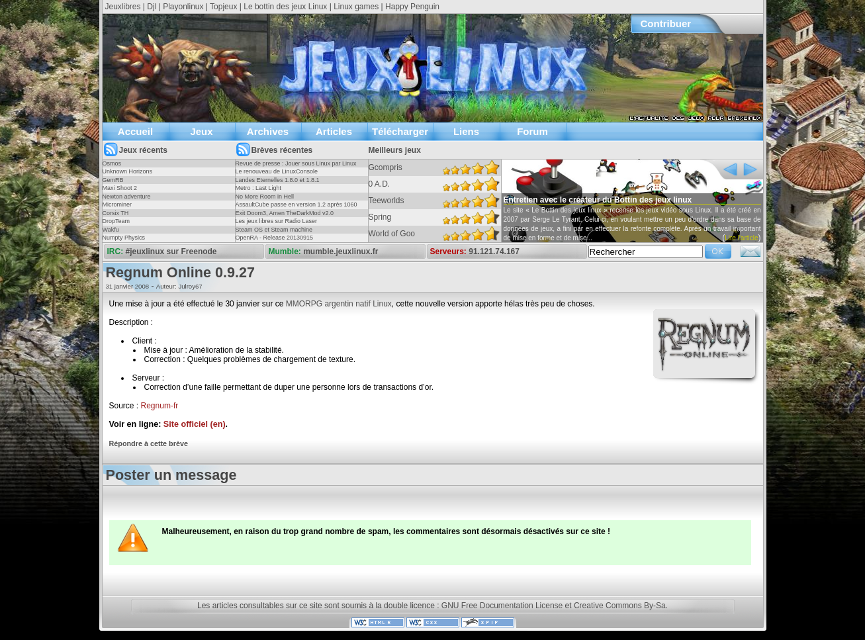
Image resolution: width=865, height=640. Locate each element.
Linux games (356, 6)
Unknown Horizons (128, 171)
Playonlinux (183, 6)
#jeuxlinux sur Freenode (171, 251)
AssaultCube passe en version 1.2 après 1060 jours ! (296, 208)
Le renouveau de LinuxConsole (277, 171)
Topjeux (223, 6)
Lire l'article (741, 238)
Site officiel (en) (194, 424)
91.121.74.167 (494, 251)
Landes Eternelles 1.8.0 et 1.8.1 (278, 180)
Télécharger (400, 131)
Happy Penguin (412, 6)
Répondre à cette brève (148, 443)
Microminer (117, 204)
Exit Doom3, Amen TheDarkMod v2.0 (285, 213)
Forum (532, 131)
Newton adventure (127, 196)
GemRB (113, 180)
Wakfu (111, 229)
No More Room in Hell (265, 196)
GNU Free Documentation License (502, 605)
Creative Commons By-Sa (620, 605)
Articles (334, 131)
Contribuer (666, 23)
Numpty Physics (124, 237)
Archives (268, 131)
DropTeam (116, 221)
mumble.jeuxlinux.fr (340, 251)
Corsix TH (116, 213)
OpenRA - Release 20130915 (275, 237)
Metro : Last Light (259, 188)
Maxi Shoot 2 (120, 188)
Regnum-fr (160, 405)
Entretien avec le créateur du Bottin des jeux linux (598, 200)
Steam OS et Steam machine (274, 229)
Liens (466, 131)
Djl (151, 6)
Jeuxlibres (123, 6)
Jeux (201, 131)
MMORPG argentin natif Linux (339, 303)
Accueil (135, 131)
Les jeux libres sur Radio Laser (277, 221)
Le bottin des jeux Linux (285, 6)
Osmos (112, 163)
